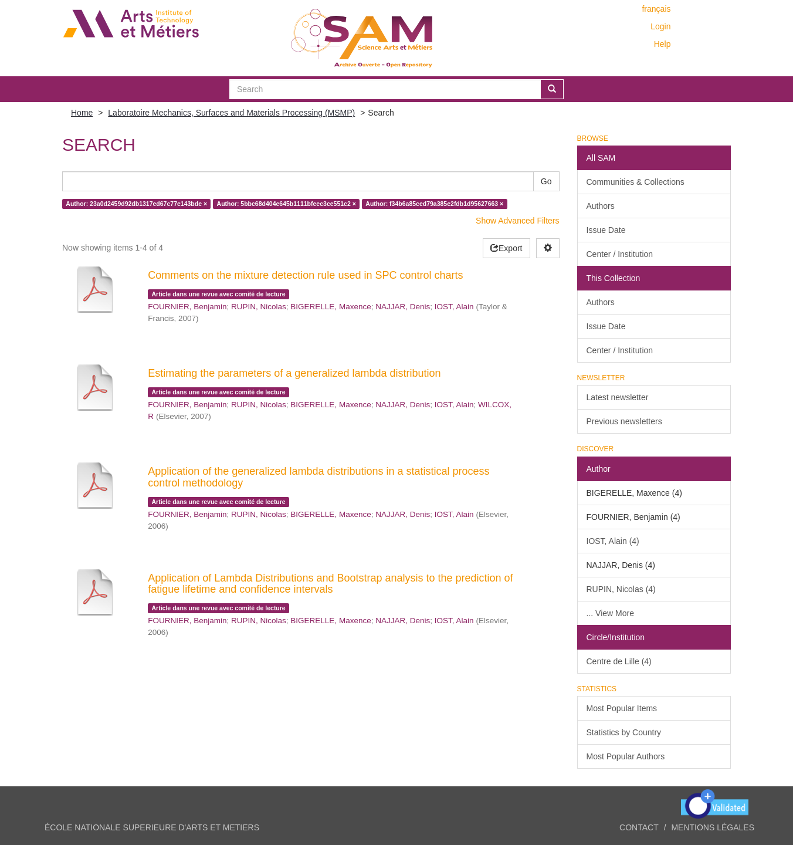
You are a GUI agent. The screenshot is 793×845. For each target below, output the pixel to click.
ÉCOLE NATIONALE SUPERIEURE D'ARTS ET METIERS (152, 827)
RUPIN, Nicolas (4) (621, 589)
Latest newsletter (618, 397)
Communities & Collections (635, 182)
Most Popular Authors (626, 756)
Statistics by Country (624, 732)
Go (546, 181)
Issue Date (606, 230)
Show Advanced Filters (517, 220)
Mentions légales (712, 827)
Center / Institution (620, 254)
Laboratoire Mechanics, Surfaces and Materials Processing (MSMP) (231, 112)
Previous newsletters (624, 421)
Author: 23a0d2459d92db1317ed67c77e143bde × (136, 203)
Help (662, 44)
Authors (601, 206)
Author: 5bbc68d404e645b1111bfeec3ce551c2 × (286, 203)
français (656, 8)
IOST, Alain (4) (613, 541)
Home (82, 112)
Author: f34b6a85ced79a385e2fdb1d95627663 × (434, 203)
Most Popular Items (622, 708)
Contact (639, 827)
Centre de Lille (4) (619, 661)
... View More (610, 613)
